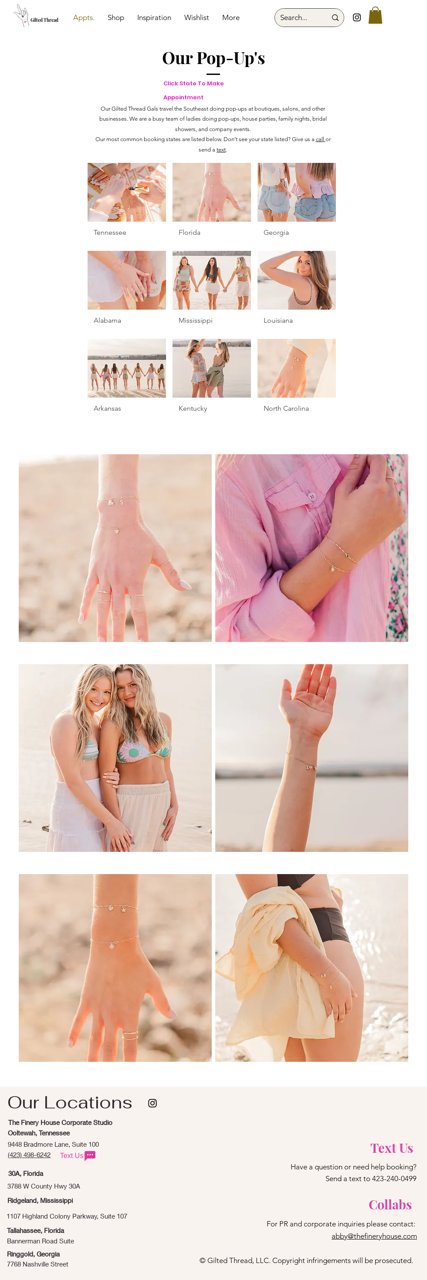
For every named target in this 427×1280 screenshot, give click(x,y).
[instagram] (152, 1103)
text (221, 149)
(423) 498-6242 (29, 1154)
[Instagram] (357, 17)
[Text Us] (78, 1156)
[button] (375, 15)
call (320, 139)
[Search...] (297, 18)
